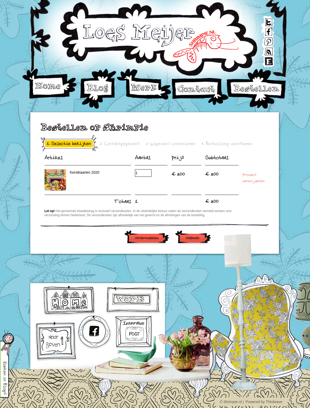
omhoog (56, 342)
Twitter (264, 20)
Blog (98, 89)
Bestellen (256, 89)
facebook (94, 333)
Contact (200, 91)
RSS (264, 49)
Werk (144, 84)
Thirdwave (274, 402)
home (69, 300)
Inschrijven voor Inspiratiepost (134, 332)
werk (133, 300)
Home (50, 84)
